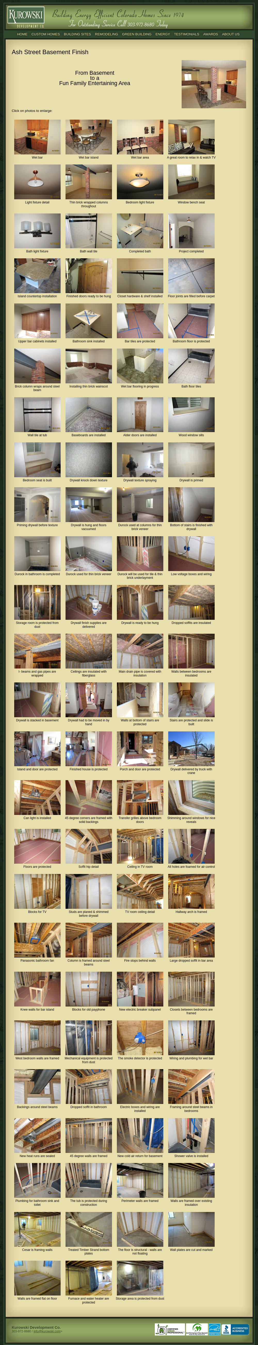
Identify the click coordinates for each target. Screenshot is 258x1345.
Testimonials (186, 34)
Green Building (136, 34)
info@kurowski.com (47, 1331)
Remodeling (106, 34)
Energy (163, 34)
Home (22, 34)
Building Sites (77, 34)
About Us (231, 34)
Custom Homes (45, 34)
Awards (210, 34)
